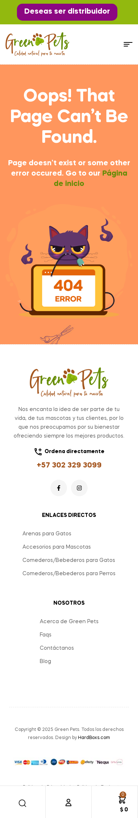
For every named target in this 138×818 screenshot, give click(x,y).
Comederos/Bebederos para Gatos (68, 560)
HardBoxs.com (94, 738)
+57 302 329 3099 (69, 465)
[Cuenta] (68, 802)
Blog (45, 661)
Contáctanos (57, 648)
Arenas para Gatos (46, 533)
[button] (67, 12)
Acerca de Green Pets (69, 621)
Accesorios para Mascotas (56, 547)
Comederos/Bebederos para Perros (69, 573)
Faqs (46, 635)
